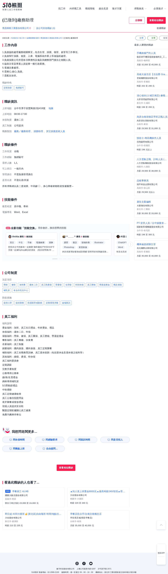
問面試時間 (84, 439)
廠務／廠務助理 (22, 131)
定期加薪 (8, 88)
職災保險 (117, 285)
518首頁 (14, 38)
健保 (14, 285)
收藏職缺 (161, 28)
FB (84, 563)
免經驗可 (20, 88)
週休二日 (33, 285)
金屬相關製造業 (32, 38)
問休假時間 (19, 439)
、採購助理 (37, 131)
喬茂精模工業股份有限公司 (51, 38)
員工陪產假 (46, 285)
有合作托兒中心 (21, 290)
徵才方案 (117, 8)
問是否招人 (117, 439)
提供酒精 (20, 303)
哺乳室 (7, 290)
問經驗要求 (51, 439)
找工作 (61, 8)
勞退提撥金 (104, 285)
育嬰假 (58, 285)
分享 (140, 38)
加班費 (22, 285)
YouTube (91, 563)
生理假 (68, 285)
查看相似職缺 (156, 20)
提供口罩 (8, 303)
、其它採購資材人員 (54, 131)
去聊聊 (138, 20)
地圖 (51, 108)
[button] (130, 244)
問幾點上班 (19, 448)
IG (77, 563)
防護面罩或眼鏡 (35, 303)
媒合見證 (103, 8)
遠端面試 (66, 303)
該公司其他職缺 (45, 28)
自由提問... (52, 448)
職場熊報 (90, 8)
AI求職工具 (75, 8)
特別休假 (79, 285)
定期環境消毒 (52, 303)
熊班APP (161, 553)
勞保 (6, 285)
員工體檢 (91, 285)
